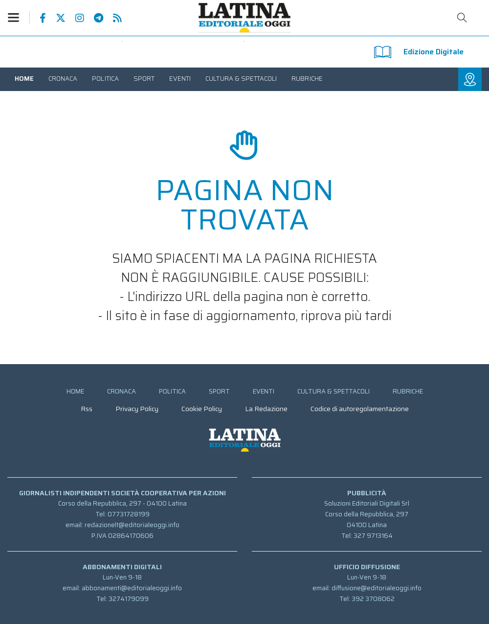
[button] (18, 17)
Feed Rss (112, 18)
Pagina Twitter (56, 18)
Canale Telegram (93, 18)
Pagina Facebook (38, 18)
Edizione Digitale (419, 52)
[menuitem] (24, 79)
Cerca (462, 17)
